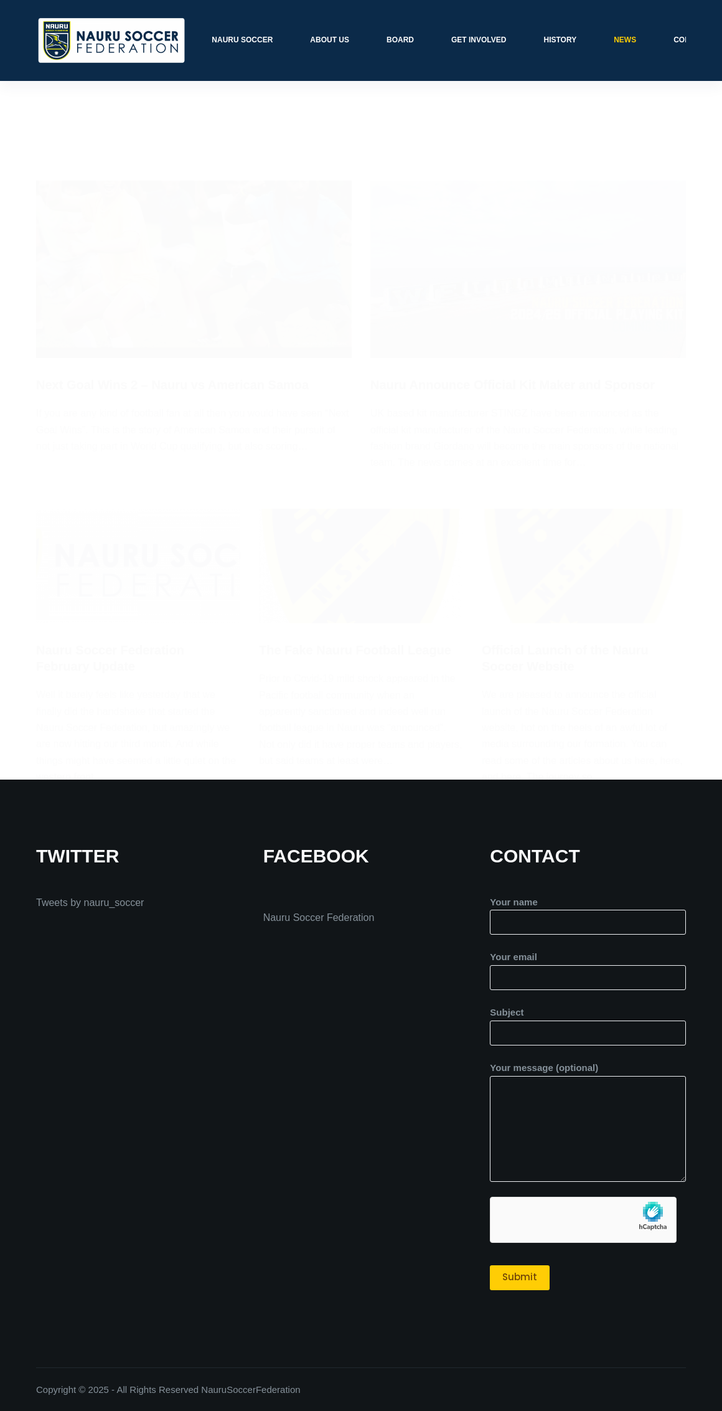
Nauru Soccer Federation (319, 917)
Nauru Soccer (242, 39)
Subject (588, 1022)
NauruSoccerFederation (250, 1389)
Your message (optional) (588, 1122)
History (559, 39)
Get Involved (478, 39)
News (625, 39)
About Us (329, 39)
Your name (588, 912)
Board (400, 39)
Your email (588, 967)
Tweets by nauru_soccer (90, 902)
